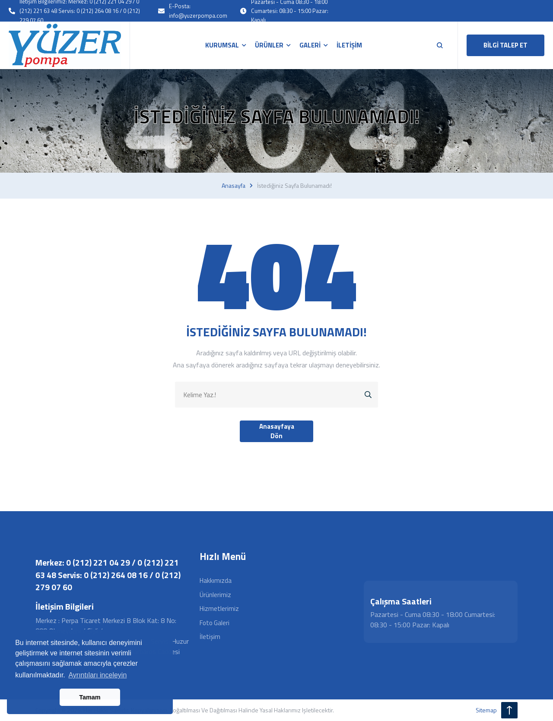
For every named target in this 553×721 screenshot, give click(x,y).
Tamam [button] (89, 697)
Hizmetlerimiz (219, 608)
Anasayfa (233, 185)
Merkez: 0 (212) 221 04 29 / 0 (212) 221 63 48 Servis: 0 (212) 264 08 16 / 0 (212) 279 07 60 (108, 574)
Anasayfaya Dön (276, 431)
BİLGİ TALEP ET (505, 45)
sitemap (486, 710)
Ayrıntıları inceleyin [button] (97, 675)
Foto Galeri (214, 623)
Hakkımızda (216, 580)
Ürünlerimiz (215, 595)
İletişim (210, 637)
